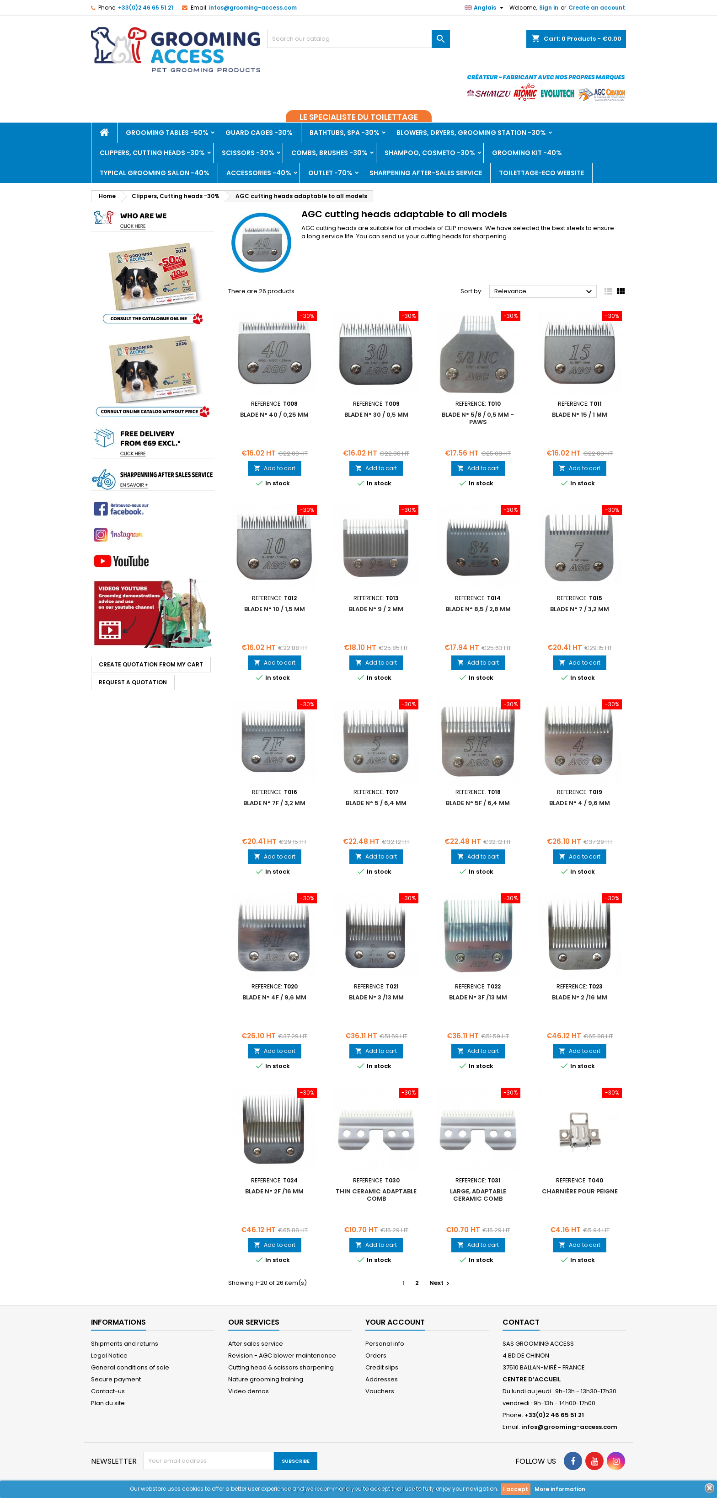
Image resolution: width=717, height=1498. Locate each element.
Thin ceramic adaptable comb (376, 1195)
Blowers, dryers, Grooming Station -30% (471, 132)
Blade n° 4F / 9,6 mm (274, 997)
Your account (395, 1322)
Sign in (548, 7)
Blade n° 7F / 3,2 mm (274, 803)
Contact (521, 1322)
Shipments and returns (124, 1343)
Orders (375, 1355)
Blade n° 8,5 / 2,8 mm (478, 609)
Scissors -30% (248, 152)
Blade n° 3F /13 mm (478, 997)
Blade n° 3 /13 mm (376, 997)
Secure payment (116, 1379)
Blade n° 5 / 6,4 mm (376, 803)
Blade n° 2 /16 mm (579, 997)
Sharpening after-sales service (425, 172)
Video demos (248, 1391)
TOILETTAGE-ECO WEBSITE (541, 172)
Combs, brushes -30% (329, 152)
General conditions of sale (130, 1367)
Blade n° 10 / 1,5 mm (274, 609)
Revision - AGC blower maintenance (282, 1355)
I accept (515, 1489)
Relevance (544, 291)
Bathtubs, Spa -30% (345, 132)
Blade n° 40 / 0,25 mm (274, 414)
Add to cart (274, 468)
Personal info (384, 1343)
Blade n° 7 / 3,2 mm (579, 609)
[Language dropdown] (485, 8)
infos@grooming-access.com (253, 7)
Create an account (596, 7)
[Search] (358, 39)
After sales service (255, 1343)
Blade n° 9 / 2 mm (376, 609)
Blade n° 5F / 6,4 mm (478, 803)
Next (440, 1282)
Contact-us (108, 1391)
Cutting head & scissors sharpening (281, 1367)
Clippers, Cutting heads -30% (152, 152)
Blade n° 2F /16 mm (274, 1191)
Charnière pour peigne (580, 1191)
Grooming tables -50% (167, 132)
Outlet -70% (330, 172)
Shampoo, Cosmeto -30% (430, 152)
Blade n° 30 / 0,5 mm (376, 414)
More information (560, 1489)
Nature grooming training (265, 1379)
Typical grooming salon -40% (154, 172)
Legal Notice (109, 1355)
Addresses (381, 1379)
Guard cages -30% (259, 132)
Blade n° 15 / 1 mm (579, 414)
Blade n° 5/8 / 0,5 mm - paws (478, 418)
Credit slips (381, 1367)
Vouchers (379, 1391)
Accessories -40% (258, 172)
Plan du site (108, 1403)
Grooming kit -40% (527, 152)
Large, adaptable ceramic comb (478, 1195)
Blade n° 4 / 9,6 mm (579, 803)
